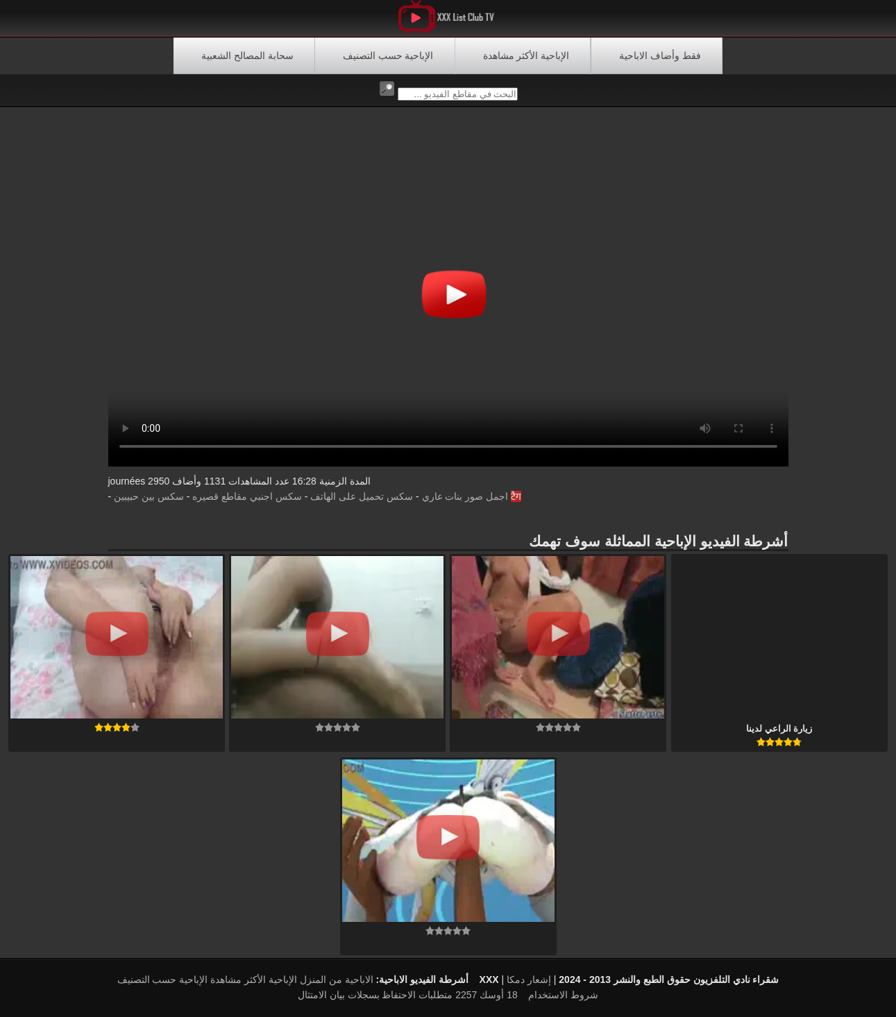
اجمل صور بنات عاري (465, 496)
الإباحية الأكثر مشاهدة (526, 55)
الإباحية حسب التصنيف (388, 55)
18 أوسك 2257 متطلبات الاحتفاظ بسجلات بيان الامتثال (408, 994)
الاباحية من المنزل (336, 979)
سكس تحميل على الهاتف (361, 496)
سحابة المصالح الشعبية (247, 55)
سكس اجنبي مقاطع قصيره (247, 496)
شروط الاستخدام (563, 994)
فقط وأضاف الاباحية (660, 55)
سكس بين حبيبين (149, 496)
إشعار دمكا (529, 979)
